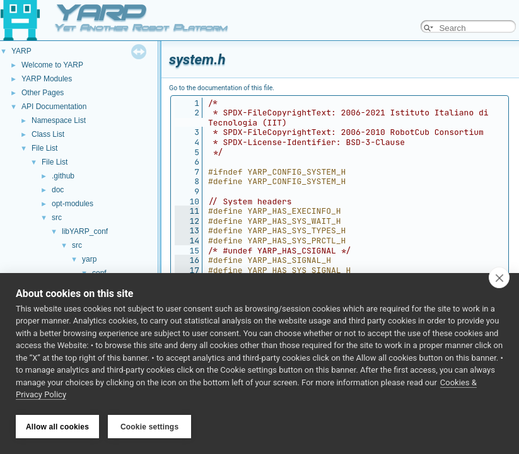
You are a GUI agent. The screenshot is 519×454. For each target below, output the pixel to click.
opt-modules (72, 203)
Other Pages (42, 92)
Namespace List (59, 120)
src (57, 217)
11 (187, 211)
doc (58, 189)
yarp (89, 259)
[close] (499, 278)
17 (187, 270)
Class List (48, 134)
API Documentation (53, 106)
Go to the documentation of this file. (221, 88)
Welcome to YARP (52, 65)
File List (44, 148)
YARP (21, 51)
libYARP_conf (85, 231)
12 (187, 221)
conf (99, 273)
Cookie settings (149, 426)
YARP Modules (46, 78)
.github (63, 176)
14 (187, 240)
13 (187, 230)
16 (187, 260)
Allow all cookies (57, 426)
